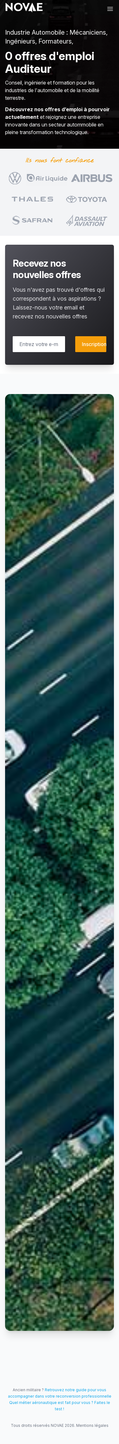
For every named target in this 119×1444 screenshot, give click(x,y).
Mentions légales (92, 1425)
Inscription (94, 344)
